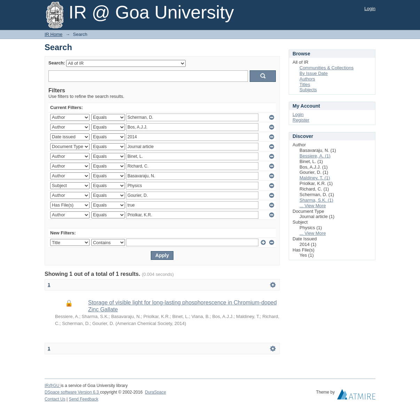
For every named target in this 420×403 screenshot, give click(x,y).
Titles (305, 84)
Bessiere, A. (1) (315, 155)
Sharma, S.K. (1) (316, 200)
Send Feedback (84, 399)
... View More (313, 205)
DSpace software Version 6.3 (72, 392)
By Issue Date (314, 73)
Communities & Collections (326, 67)
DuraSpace (155, 392)
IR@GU (53, 385)
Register (301, 120)
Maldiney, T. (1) (315, 177)
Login (369, 8)
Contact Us (55, 399)
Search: (56, 62)
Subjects (308, 89)
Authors (307, 79)
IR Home (53, 34)
